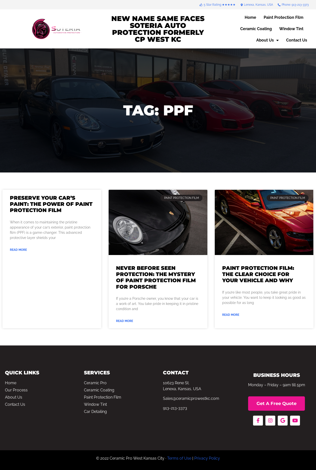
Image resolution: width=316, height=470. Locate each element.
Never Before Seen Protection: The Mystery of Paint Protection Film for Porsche (156, 277)
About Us (267, 40)
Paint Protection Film (283, 17)
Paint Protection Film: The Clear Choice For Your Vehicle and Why (258, 274)
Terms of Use (179, 458)
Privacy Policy (207, 458)
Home (250, 17)
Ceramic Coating (256, 28)
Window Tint (291, 28)
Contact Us (296, 40)
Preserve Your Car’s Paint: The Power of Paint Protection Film (51, 204)
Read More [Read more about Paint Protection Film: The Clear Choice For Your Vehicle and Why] (230, 315)
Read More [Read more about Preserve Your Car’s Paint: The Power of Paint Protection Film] (18, 250)
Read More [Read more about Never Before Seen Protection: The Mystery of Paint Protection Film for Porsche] (124, 321)
